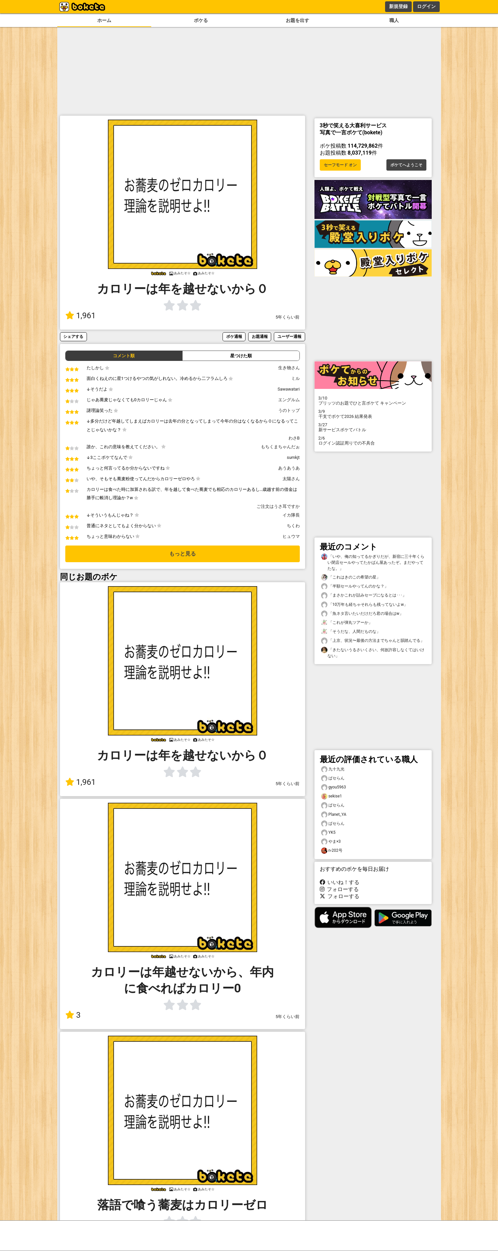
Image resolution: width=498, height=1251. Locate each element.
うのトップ (289, 410)
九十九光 (332, 769)
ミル (295, 378)
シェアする (73, 336)
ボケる (201, 20)
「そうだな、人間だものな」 (350, 631)
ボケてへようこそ (406, 165)
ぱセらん (332, 778)
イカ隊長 (291, 515)
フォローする (339, 889)
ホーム (104, 20)
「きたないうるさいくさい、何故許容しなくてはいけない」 (372, 652)
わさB (294, 438)
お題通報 (260, 336)
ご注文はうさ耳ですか (278, 506)
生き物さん (289, 367)
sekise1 (331, 796)
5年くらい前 (287, 317)
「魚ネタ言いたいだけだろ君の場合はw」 (362, 614)
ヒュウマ (291, 536)
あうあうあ (289, 468)
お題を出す (297, 20)
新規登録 (398, 6)
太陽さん (291, 478)
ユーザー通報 (289, 336)
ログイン (426, 6)
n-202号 (331, 850)
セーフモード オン (340, 165)
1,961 (80, 315)
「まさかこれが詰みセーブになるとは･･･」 (363, 595)
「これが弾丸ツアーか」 (346, 623)
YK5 (328, 832)
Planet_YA (333, 814)
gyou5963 (333, 787)
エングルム (289, 399)
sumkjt (293, 457)
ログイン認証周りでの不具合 (373, 441)
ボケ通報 (234, 336)
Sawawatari (288, 389)
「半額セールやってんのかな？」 (354, 586)
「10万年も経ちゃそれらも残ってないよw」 (364, 605)
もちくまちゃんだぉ (280, 446)
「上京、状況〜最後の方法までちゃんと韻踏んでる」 (372, 640)
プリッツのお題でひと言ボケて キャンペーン (373, 401)
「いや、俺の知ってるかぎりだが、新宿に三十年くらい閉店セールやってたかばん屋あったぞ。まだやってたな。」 (372, 562)
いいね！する (340, 882)
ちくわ (293, 525)
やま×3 (331, 841)
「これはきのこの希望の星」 (350, 577)
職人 (394, 20)
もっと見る (182, 554)
